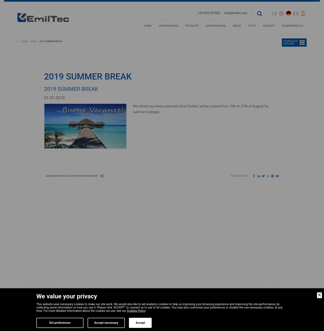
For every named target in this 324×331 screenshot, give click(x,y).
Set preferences (60, 322)
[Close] (319, 295)
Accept (140, 322)
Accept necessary (106, 322)
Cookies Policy (136, 310)
